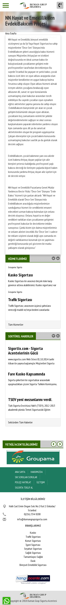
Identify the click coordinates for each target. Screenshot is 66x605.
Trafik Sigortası (33, 536)
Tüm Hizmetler (15, 324)
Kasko (33, 532)
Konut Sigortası (33, 540)
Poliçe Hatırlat (23, 482)
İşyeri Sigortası (33, 545)
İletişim (41, 482)
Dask (33, 561)
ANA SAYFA (20, 472)
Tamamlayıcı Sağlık (33, 556)
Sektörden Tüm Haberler (20, 422)
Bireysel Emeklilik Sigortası (33, 565)
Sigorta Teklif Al (24, 487)
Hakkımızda (37, 472)
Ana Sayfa (10, 33)
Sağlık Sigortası (33, 552)
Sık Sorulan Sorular (26, 477)
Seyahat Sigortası (33, 548)
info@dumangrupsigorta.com (32, 519)
